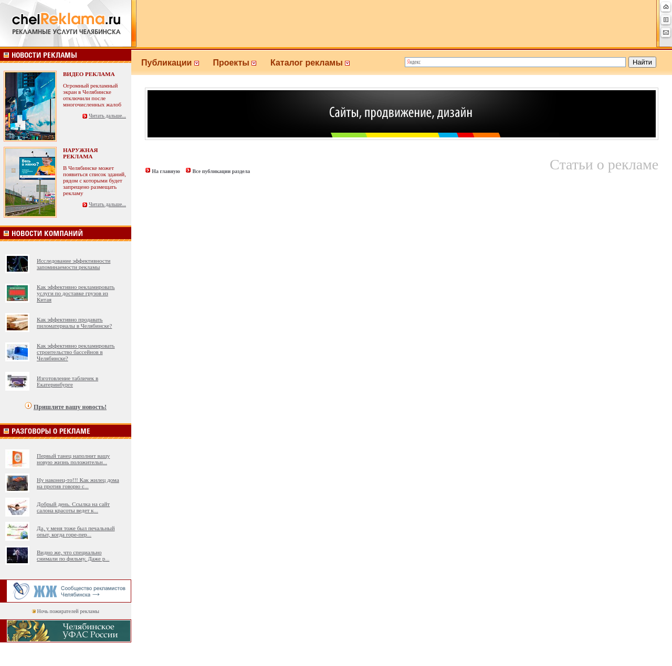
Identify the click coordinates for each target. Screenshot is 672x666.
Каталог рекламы (314, 62)
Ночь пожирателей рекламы (68, 611)
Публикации (177, 62)
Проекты (241, 62)
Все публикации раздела (221, 171)
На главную (166, 171)
